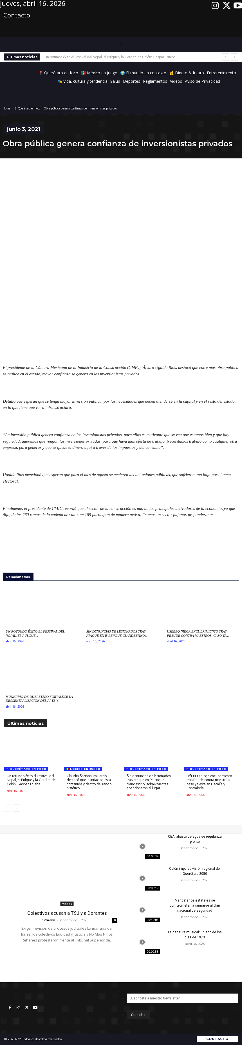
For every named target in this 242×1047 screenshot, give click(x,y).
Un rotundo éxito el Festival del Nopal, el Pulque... (35, 633)
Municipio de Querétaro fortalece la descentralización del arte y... (39, 699)
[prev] (225, 56)
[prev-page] (7, 807)
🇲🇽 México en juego (83, 768)
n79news (48, 920)
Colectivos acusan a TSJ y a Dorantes (67, 913)
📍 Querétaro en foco (27, 108)
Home (6, 108)
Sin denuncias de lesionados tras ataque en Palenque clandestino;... (117, 633)
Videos (67, 904)
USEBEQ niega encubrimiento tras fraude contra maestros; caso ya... (198, 633)
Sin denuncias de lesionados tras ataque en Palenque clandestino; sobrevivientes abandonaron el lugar (149, 782)
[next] (234, 56)
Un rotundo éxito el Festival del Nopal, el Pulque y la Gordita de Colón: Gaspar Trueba (110, 57)
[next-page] (16, 807)
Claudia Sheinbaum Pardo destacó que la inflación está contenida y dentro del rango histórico (89, 782)
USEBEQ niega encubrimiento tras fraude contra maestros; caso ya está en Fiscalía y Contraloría (209, 782)
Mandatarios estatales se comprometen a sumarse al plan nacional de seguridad (194, 905)
